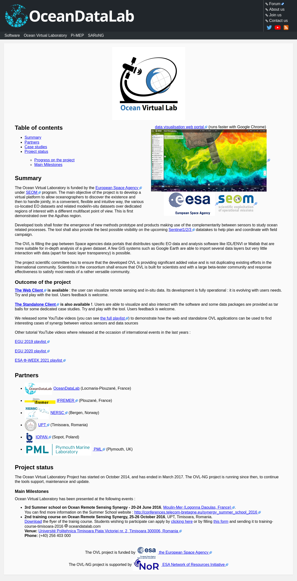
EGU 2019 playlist (30, 342)
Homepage (149, 16)
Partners (32, 142)
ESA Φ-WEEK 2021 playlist (38, 360)
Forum (274, 4)
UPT (35, 425)
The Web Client (29, 290)
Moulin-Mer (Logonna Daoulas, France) (197, 507)
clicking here (182, 521)
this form (220, 521)
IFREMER (49, 400)
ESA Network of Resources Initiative (179, 565)
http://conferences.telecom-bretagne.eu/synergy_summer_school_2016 (195, 512)
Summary (33, 137)
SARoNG (96, 35)
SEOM (31, 192)
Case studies (36, 147)
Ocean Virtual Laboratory (45, 35)
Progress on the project (54, 160)
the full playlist (112, 318)
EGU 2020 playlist (30, 351)
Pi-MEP (77, 35)
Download (33, 521)
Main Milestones (48, 165)
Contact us (278, 20)
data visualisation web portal (179, 127)
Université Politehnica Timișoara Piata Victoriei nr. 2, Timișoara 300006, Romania (108, 531)
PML (63, 449)
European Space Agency (116, 188)
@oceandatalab (269, 27)
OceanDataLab (52, 388)
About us (277, 9)
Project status (36, 151)
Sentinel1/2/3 (180, 230)
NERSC (44, 413)
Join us (275, 15)
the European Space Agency (172, 552)
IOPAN (36, 437)
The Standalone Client (35, 304)
